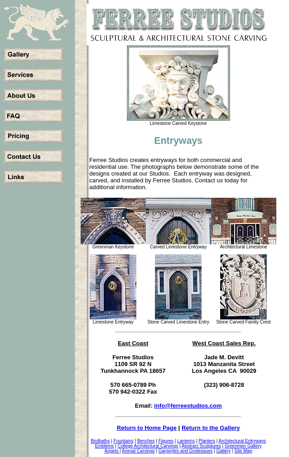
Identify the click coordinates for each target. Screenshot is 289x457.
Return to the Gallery (211, 427)
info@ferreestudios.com (188, 405)
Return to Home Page (147, 427)
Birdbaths (100, 440)
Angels (112, 450)
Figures (166, 440)
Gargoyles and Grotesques (186, 450)
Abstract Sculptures (201, 445)
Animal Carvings (138, 450)
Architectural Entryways (242, 440)
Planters (206, 440)
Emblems (104, 445)
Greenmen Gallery (243, 445)
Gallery (223, 450)
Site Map (243, 450)
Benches (146, 440)
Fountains (124, 440)
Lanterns (186, 440)
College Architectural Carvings (147, 445)
